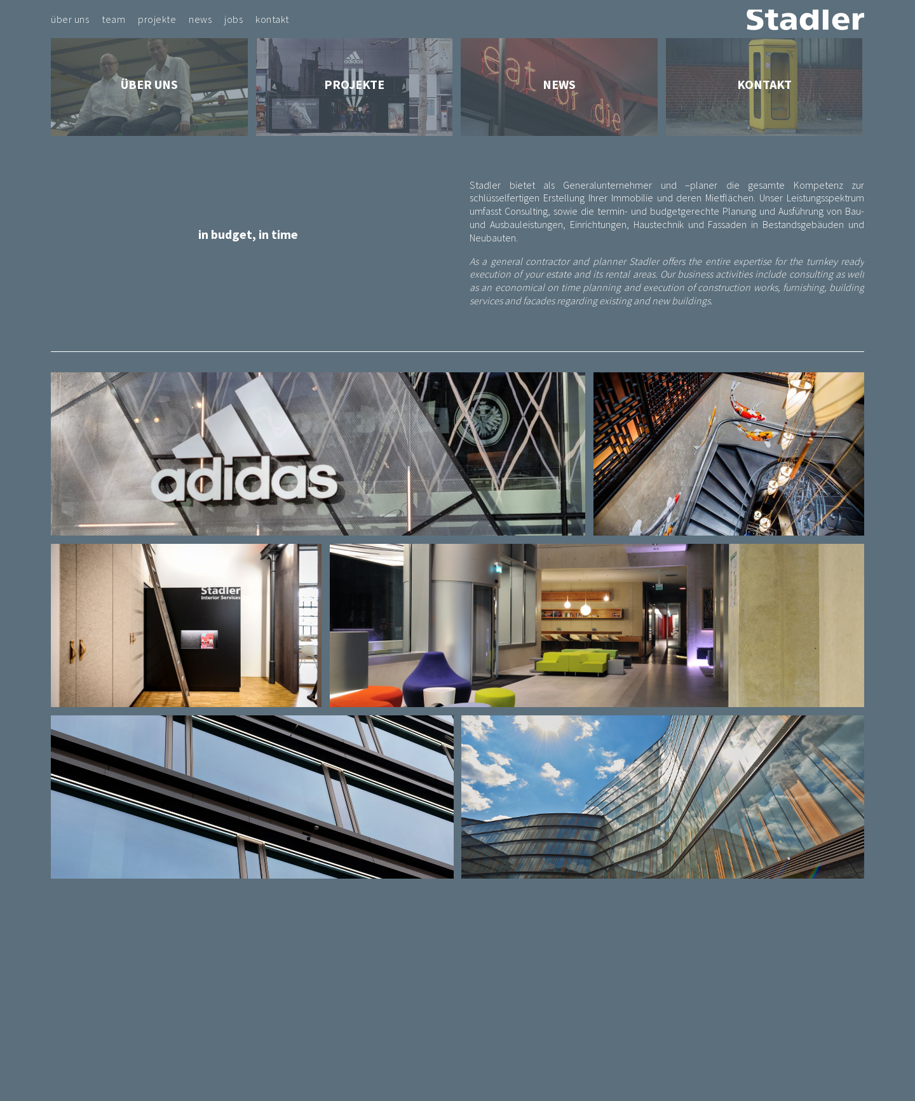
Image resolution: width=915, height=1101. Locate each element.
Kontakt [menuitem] (272, 19)
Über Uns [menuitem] (70, 19)
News (559, 84)
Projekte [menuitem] (157, 19)
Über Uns (149, 84)
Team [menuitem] (113, 19)
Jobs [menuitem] (233, 19)
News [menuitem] (200, 19)
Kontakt (764, 84)
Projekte (354, 84)
